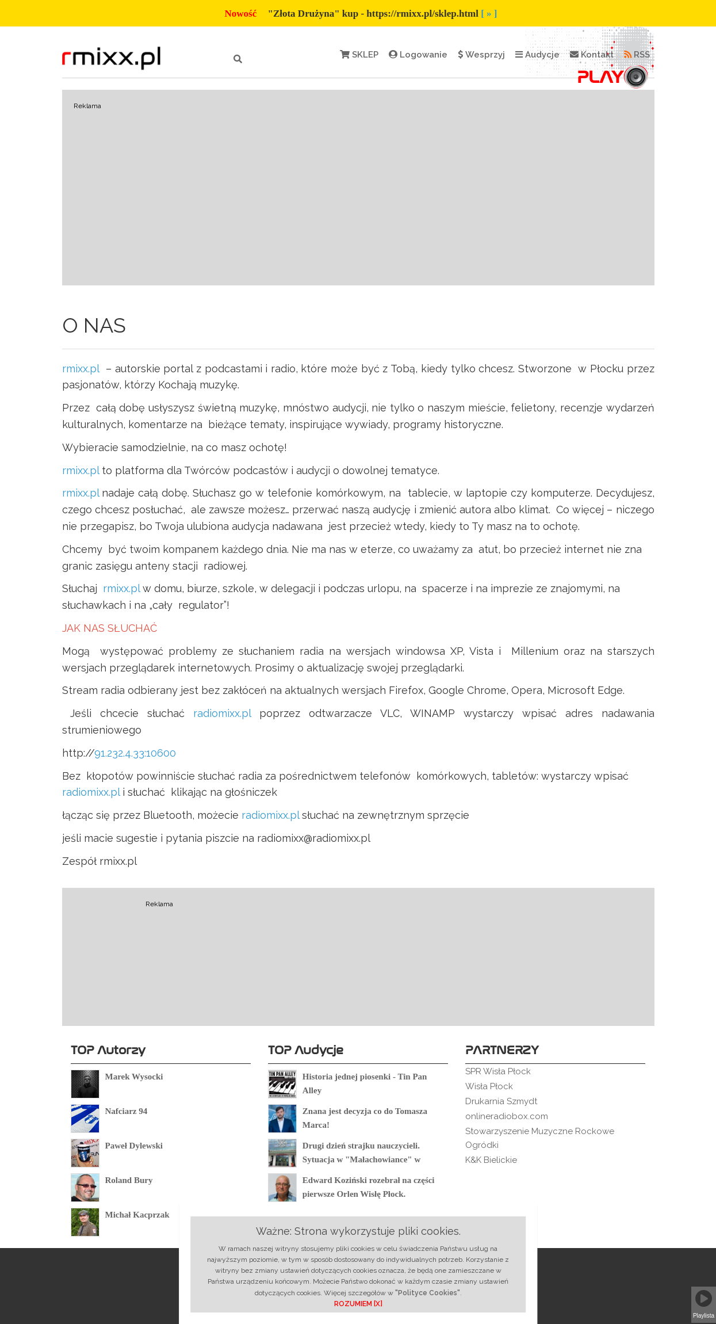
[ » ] (489, 13)
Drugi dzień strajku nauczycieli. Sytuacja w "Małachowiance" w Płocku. (361, 1159)
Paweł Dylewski (134, 1145)
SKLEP (359, 54)
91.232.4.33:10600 (135, 753)
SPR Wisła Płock (498, 1071)
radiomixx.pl (222, 713)
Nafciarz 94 (126, 1111)
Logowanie (418, 54)
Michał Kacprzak (137, 1214)
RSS (637, 54)
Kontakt (592, 54)
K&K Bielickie (491, 1160)
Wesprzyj (481, 54)
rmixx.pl (80, 369)
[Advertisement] (358, 187)
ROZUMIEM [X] (358, 1304)
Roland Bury (129, 1180)
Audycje (537, 54)
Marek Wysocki (134, 1076)
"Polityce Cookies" (427, 1293)
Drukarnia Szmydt (501, 1101)
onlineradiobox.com (506, 1116)
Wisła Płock (489, 1086)
